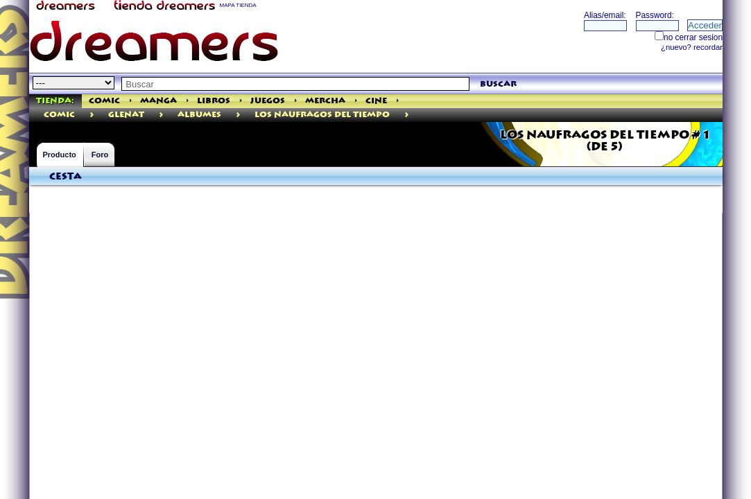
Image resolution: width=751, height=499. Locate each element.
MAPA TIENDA (238, 5)
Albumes (199, 115)
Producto (59, 154)
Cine (376, 101)
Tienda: (55, 101)
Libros (213, 101)
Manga (158, 101)
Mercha (325, 101)
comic (59, 115)
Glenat (126, 115)
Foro (100, 154)
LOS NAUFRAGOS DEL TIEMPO (322, 115)
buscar (498, 84)
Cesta (65, 177)
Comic (104, 101)
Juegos (267, 101)
